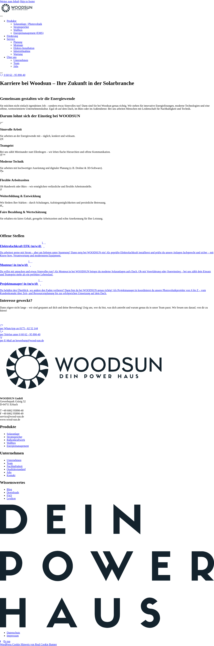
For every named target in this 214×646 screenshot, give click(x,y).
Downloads (13, 492)
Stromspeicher (21, 27)
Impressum (13, 635)
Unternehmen (20, 60)
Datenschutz (13, 632)
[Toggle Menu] (1, 16)
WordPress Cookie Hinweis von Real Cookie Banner (28, 644)
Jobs (15, 66)
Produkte (11, 20)
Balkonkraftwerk (16, 439)
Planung (17, 42)
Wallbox (18, 30)
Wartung (18, 54)
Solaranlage (13, 433)
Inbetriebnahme (21, 51)
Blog (9, 489)
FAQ (9, 495)
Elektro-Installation (23, 48)
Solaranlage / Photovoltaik (27, 24)
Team (16, 63)
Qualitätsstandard (16, 469)
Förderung (12, 36)
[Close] (1, 72)
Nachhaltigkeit (15, 466)
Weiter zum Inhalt (9, 1)
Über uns (11, 57)
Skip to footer (27, 1)
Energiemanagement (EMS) (28, 33)
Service (11, 39)
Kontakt (11, 475)
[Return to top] (5, 641)
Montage (18, 45)
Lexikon (11, 498)
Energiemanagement (18, 445)
